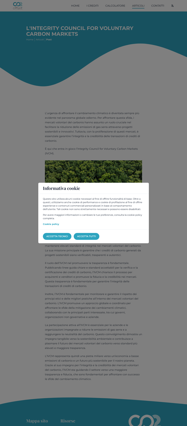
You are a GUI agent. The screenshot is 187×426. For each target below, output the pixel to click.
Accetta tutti (86, 236)
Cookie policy (51, 224)
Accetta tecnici (57, 236)
